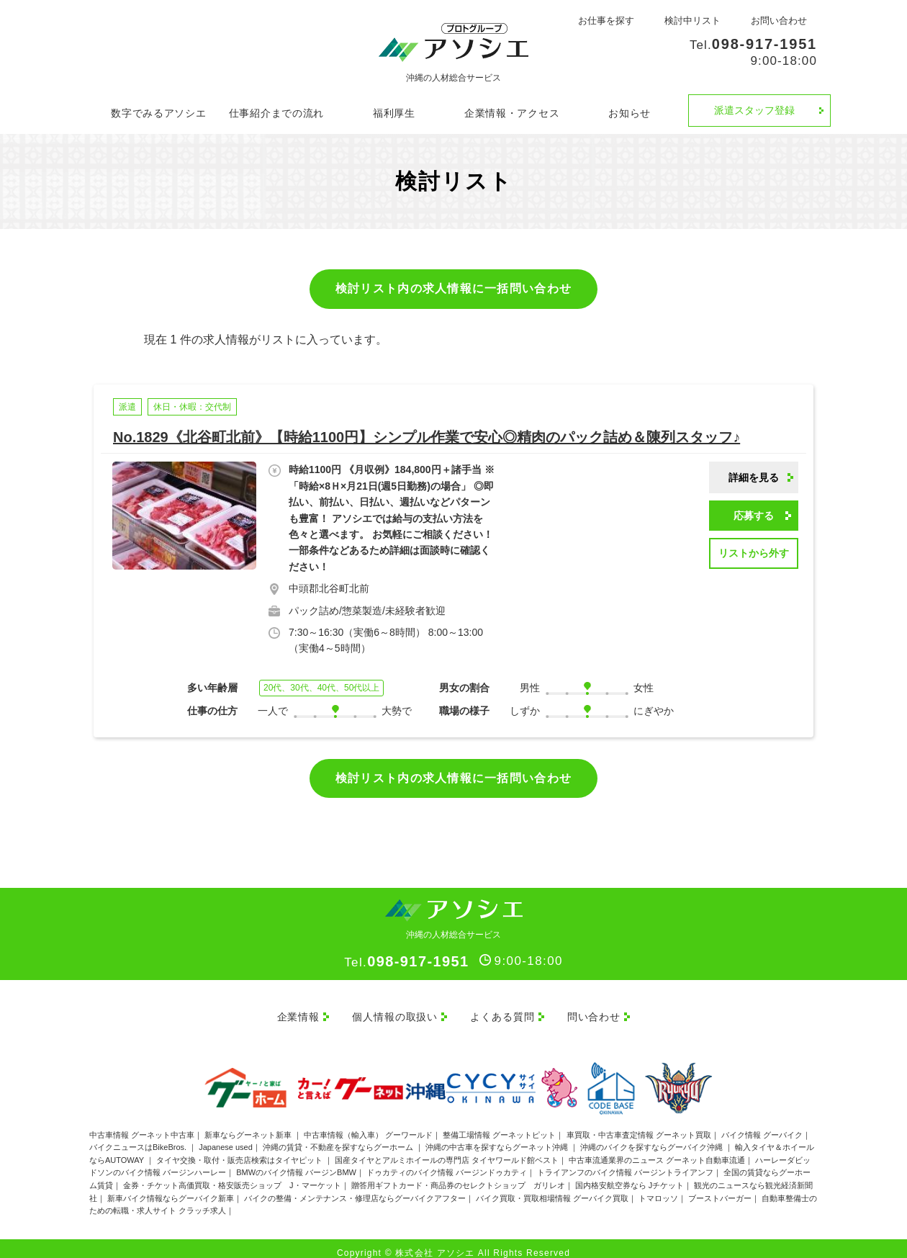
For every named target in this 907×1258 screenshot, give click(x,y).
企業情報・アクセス (511, 113)
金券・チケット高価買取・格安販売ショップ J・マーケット (232, 1176)
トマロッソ (658, 1188)
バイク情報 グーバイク (762, 1124)
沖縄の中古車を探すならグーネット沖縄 (497, 1137)
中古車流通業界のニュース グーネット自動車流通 (657, 1150)
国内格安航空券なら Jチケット (630, 1176)
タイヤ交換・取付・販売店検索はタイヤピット (240, 1150)
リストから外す (753, 553)
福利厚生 (394, 113)
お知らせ (629, 113)
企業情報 (285, 1011)
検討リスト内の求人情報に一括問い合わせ (453, 288)
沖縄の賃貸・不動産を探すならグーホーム (339, 1137)
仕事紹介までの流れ (276, 113)
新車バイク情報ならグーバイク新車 (170, 1188)
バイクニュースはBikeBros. (139, 1137)
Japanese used (226, 1137)
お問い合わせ (779, 20)
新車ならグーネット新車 (249, 1124)
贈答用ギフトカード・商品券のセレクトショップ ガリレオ (458, 1176)
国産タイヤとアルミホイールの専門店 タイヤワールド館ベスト (447, 1150)
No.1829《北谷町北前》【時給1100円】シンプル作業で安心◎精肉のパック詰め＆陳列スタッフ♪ (426, 437)
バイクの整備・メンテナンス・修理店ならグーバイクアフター (355, 1188)
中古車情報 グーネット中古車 (141, 1124)
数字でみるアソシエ (158, 113)
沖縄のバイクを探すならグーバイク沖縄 (652, 1137)
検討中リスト (692, 20)
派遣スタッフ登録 (754, 110)
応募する (754, 515)
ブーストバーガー (720, 1188)
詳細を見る (753, 477)
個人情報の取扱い (389, 1011)
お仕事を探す (606, 20)
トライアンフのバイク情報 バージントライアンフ (625, 1163)
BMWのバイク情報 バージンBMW (296, 1163)
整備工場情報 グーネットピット (499, 1124)
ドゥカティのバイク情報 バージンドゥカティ (446, 1163)
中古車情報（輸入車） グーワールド (368, 1124)
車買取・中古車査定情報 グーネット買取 (639, 1124)
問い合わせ (599, 1011)
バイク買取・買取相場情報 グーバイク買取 (552, 1188)
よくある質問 (502, 1011)
